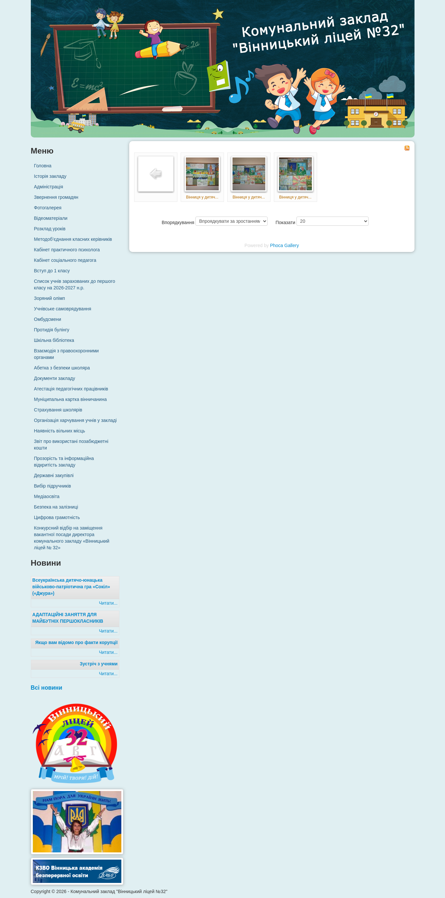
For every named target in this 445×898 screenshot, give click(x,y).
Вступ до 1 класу (52, 270)
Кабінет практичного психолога (67, 249)
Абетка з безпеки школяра (62, 367)
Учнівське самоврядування (62, 308)
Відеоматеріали (51, 218)
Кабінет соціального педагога (65, 260)
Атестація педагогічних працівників (71, 388)
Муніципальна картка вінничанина (70, 399)
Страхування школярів (58, 409)
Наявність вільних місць (59, 430)
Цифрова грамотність (57, 517)
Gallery (291, 245)
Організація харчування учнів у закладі (75, 420)
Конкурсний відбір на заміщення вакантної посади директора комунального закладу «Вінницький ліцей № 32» (72, 537)
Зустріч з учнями (98, 663)
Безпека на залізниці (56, 507)
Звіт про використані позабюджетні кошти (71, 444)
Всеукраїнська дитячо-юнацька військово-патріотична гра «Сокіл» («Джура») (71, 587)
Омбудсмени (47, 319)
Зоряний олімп (49, 298)
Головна (42, 165)
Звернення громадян (56, 197)
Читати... (108, 603)
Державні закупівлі (54, 475)
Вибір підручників (52, 486)
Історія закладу (50, 176)
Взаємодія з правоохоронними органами (66, 354)
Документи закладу (54, 378)
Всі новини (46, 687)
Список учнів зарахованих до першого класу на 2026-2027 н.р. (74, 284)
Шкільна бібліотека (54, 340)
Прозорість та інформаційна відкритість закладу (64, 462)
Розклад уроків (50, 228)
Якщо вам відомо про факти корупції (76, 642)
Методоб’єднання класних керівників (73, 239)
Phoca (276, 245)
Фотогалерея (48, 207)
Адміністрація (48, 186)
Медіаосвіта (47, 496)
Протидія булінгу (52, 329)
